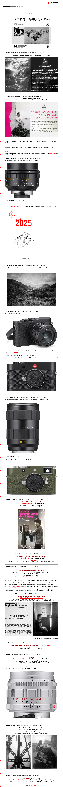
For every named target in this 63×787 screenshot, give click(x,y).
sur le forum (52, 153)
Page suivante (34, 13)
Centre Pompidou (36, 730)
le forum (16, 352)
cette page (37, 150)
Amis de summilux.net (17, 145)
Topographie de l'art (21, 576)
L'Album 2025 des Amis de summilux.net (14, 206)
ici (17, 147)
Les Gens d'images (15, 586)
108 (29, 13)
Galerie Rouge (47, 645)
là (42, 506)
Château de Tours (25, 558)
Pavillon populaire (16, 780)
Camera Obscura (22, 658)
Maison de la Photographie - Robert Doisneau (31, 598)
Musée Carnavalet (27, 503)
